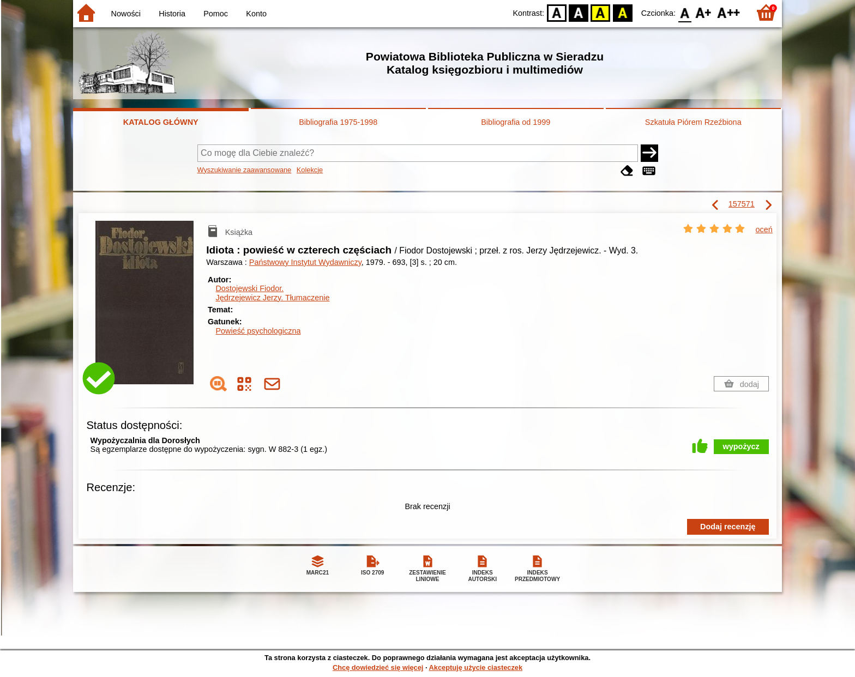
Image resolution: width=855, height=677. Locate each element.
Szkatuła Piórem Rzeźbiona (693, 122)
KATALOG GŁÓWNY (160, 122)
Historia (172, 13)
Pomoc (215, 13)
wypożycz (741, 446)
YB (600, 12)
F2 (729, 12)
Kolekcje (310, 170)
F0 (684, 12)
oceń (764, 229)
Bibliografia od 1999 (515, 122)
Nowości (126, 13)
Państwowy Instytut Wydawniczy (305, 262)
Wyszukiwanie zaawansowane (244, 170)
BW (578, 12)
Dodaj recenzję (728, 526)
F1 (704, 12)
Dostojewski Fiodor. (249, 288)
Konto (256, 13)
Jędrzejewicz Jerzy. (272, 297)
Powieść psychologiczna (257, 331)
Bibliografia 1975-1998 (338, 122)
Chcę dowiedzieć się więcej (378, 667)
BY (622, 12)
